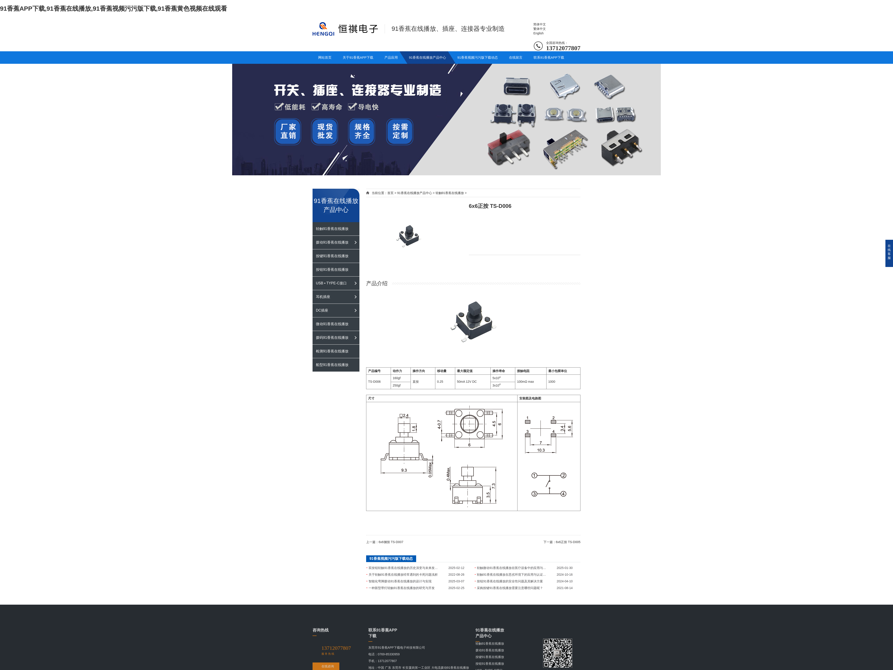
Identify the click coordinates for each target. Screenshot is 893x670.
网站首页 (325, 57)
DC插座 (322, 310)
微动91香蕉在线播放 (332, 324)
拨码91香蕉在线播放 (332, 337)
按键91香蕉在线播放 (332, 256)
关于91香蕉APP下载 (358, 57)
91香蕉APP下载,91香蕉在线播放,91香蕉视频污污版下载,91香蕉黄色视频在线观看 (113, 8)
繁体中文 (539, 29)
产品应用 (391, 57)
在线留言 (515, 57)
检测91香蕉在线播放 (332, 351)
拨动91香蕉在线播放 (332, 242)
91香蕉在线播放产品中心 (427, 57)
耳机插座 (323, 297)
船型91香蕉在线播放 (332, 365)
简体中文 (539, 24)
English (538, 33)
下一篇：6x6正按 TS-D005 (561, 542)
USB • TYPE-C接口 (331, 283)
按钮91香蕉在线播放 (332, 269)
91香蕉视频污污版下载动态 (477, 57)
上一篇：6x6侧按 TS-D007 (384, 542)
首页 (390, 193)
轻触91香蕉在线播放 (332, 229)
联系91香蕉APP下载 (549, 57)
